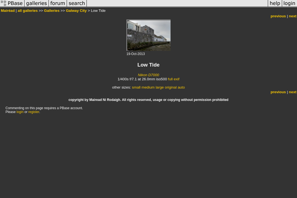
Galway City (76, 11)
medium (148, 87)
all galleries (28, 11)
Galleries (52, 11)
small (136, 87)
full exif (173, 79)
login (20, 112)
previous (278, 16)
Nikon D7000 (148, 75)
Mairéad (8, 11)
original (171, 87)
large (160, 87)
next (292, 16)
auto (181, 87)
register (33, 112)
